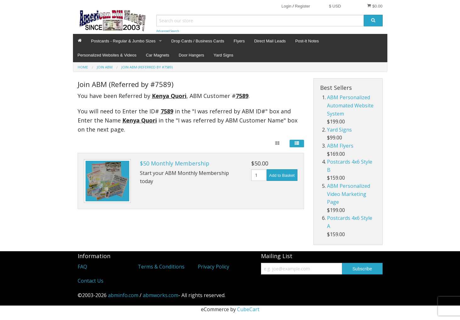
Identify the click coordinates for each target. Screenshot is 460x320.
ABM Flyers (340, 145)
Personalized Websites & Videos (107, 55)
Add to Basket (282, 175)
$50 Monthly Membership (174, 163)
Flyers (239, 41)
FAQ (82, 266)
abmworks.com (160, 295)
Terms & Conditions (161, 266)
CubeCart (248, 309)
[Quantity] (259, 175)
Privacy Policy (213, 266)
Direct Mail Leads (269, 41)
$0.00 (374, 5)
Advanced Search (167, 31)
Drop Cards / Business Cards (197, 41)
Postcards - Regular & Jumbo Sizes (123, 41)
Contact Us (90, 280)
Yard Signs (223, 55)
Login (286, 6)
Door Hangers (191, 55)
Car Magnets (157, 55)
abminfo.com (123, 295)
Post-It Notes (307, 41)
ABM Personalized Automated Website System (350, 105)
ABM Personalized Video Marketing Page (348, 193)
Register (302, 6)
